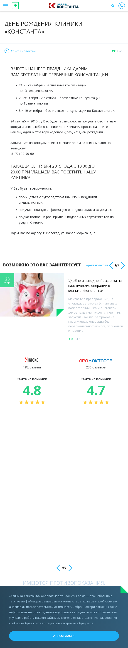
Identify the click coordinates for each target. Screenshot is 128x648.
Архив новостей (97, 265)
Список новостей (23, 51)
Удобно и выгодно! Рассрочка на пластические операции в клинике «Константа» (95, 285)
